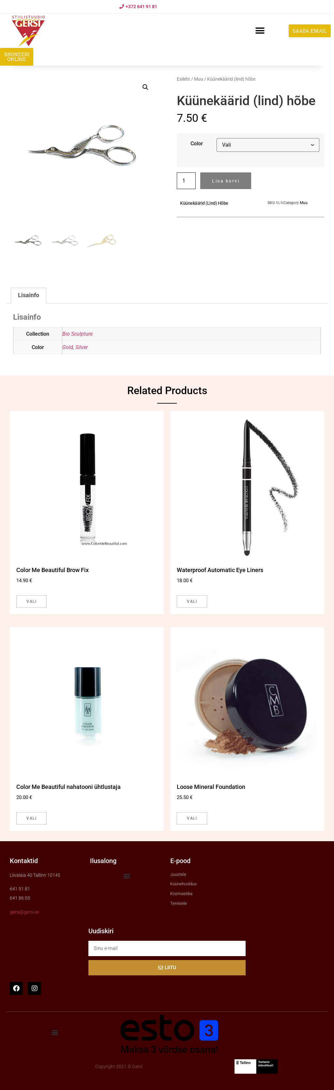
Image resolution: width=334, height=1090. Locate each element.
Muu (198, 79)
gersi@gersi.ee (24, 912)
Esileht (183, 79)
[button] (259, 31)
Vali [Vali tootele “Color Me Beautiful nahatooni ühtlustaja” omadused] (31, 818)
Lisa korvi (225, 181)
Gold (67, 347)
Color (196, 143)
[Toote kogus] (186, 180)
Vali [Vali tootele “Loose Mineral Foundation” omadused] (192, 818)
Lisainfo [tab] (28, 295)
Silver (81, 347)
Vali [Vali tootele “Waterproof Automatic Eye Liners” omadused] (192, 601)
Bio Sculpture (77, 334)
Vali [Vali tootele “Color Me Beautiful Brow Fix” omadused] (31, 601)
